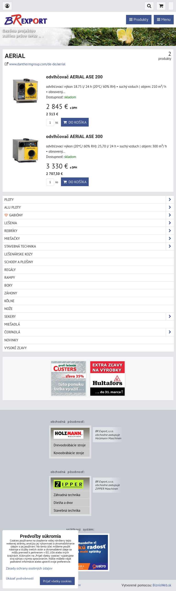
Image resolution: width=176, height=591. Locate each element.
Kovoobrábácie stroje (69, 452)
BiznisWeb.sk (162, 585)
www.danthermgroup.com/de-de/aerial (37, 64)
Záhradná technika (67, 494)
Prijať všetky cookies (57, 581)
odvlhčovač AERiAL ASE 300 (74, 136)
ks (52, 122)
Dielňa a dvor (63, 502)
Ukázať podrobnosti (20, 578)
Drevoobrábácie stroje (70, 445)
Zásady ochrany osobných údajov (29, 568)
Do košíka (74, 122)
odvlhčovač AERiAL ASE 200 (74, 77)
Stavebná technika (67, 510)
